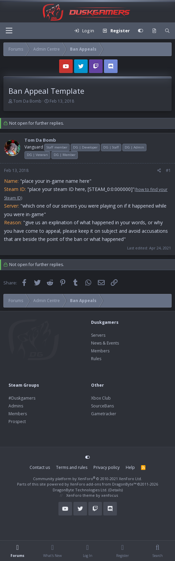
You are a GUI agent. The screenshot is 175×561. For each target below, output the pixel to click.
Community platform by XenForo (87, 478)
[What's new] (154, 31)
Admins (15, 406)
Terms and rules (71, 467)
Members (100, 351)
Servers (98, 335)
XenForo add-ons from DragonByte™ (103, 484)
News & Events (105, 343)
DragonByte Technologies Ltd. (80, 489)
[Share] (159, 170)
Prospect (17, 421)
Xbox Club (101, 398)
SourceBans (102, 406)
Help (130, 467)
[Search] (167, 31)
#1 (168, 170)
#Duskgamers (21, 398)
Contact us (40, 467)
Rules (96, 359)
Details (115, 489)
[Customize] (140, 31)
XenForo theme (80, 495)
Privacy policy (106, 467)
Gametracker (103, 414)
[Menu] (8, 30)
